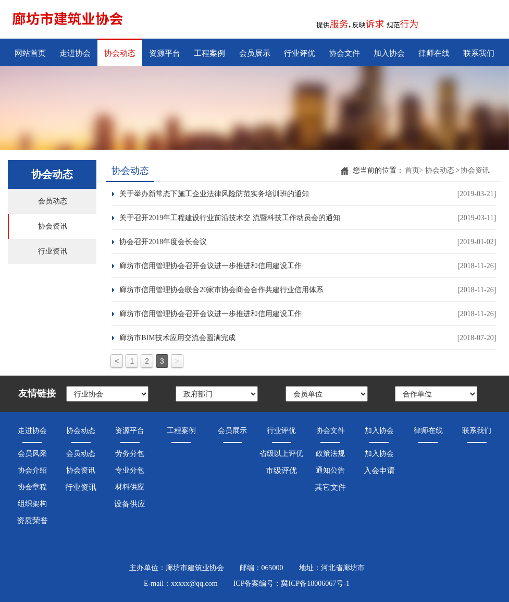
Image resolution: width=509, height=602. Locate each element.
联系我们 (478, 53)
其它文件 (330, 487)
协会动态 (119, 53)
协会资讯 (52, 226)
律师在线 (434, 53)
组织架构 (32, 504)
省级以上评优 (281, 453)
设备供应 (129, 504)
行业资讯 (52, 251)
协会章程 (32, 487)
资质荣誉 (32, 520)
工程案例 (209, 53)
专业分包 (129, 470)
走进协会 (75, 53)
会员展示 (254, 53)
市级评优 (281, 470)
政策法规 (330, 453)
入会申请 (379, 470)
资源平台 (164, 53)
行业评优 (299, 53)
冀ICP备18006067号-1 (315, 583)
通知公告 (330, 470)
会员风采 (32, 453)
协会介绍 (32, 470)
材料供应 (129, 487)
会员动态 (52, 201)
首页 (414, 170)
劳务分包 (129, 453)
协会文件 (344, 53)
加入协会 (389, 53)
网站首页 (30, 53)
